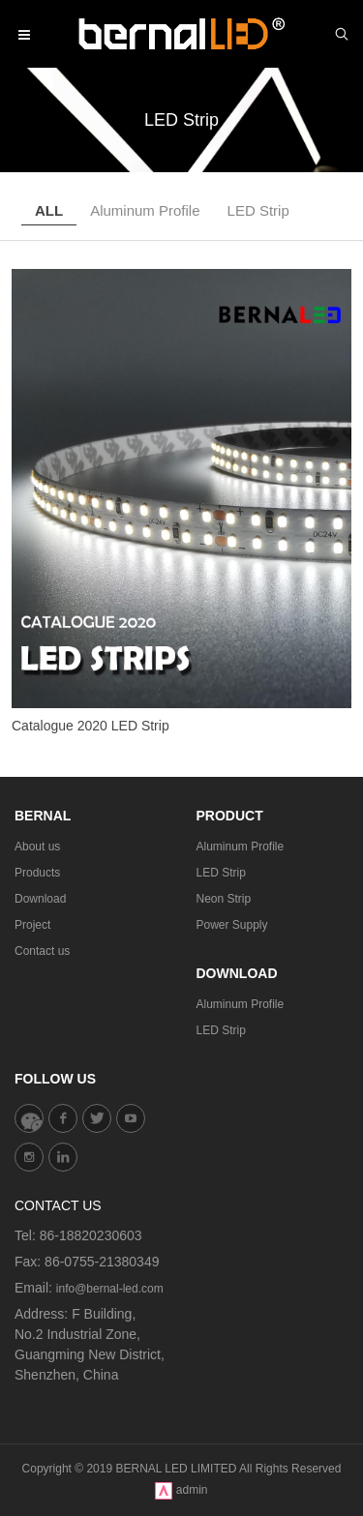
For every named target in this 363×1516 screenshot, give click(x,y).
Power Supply (232, 925)
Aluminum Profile (144, 210)
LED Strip (258, 210)
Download (40, 899)
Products (37, 872)
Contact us (42, 951)
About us (37, 846)
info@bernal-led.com (110, 1288)
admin (192, 1490)
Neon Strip (224, 899)
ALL (49, 210)
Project (32, 925)
